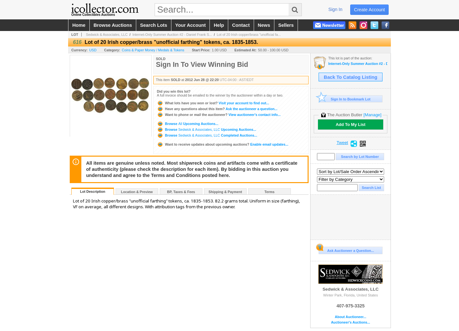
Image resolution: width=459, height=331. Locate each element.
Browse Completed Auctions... (207, 135)
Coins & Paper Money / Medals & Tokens (153, 50)
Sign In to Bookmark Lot (345, 99)
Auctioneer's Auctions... (350, 322)
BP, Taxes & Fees (181, 192)
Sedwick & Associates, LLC (107, 34)
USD (93, 50)
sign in (335, 9)
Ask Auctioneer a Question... (346, 250)
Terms (269, 192)
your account (190, 25)
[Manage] (372, 114)
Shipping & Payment (225, 192)
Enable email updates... (222, 144)
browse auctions (113, 25)
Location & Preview (137, 192)
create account (369, 9)
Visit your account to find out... (213, 103)
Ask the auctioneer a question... (217, 109)
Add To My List (350, 124)
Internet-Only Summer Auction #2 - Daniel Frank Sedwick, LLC (357, 64)
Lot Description (92, 191)
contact (241, 25)
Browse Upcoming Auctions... (187, 124)
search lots (153, 25)
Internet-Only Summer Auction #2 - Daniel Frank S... (172, 34)
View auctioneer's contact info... (218, 115)
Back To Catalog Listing (350, 77)
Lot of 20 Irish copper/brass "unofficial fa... (248, 34)
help (219, 25)
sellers (286, 25)
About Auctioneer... (350, 317)
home (79, 25)
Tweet (342, 142)
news (264, 25)
